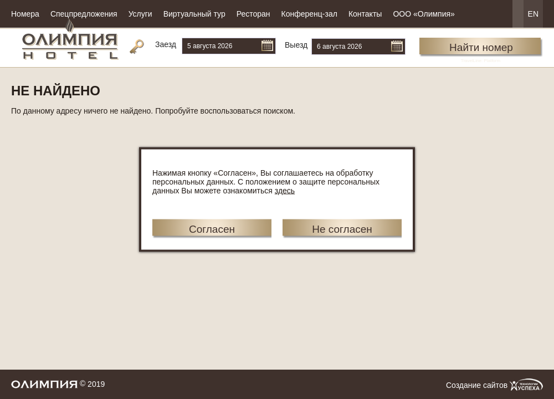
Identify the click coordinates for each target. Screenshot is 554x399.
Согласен (212, 229)
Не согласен (342, 229)
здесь (285, 190)
